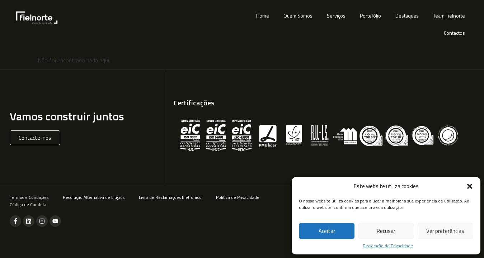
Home (262, 15)
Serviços (336, 15)
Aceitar (327, 231)
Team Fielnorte (449, 15)
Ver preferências (445, 231)
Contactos (454, 33)
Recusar (386, 231)
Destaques (407, 15)
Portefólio (370, 15)
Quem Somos (298, 15)
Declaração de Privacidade (388, 246)
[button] (469, 186)
